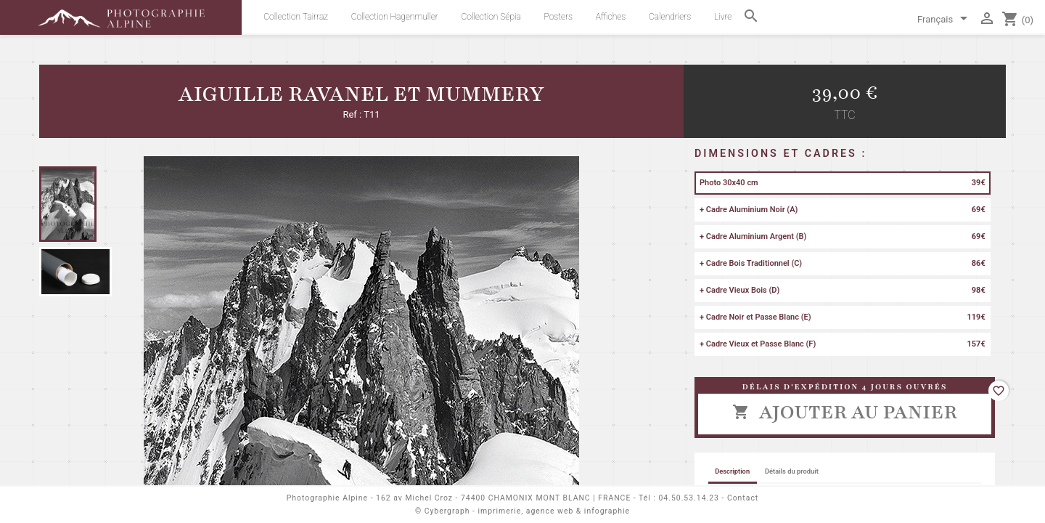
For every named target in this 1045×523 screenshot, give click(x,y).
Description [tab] (732, 471)
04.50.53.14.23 (689, 498)
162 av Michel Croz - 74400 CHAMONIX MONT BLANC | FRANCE (503, 498)
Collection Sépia (491, 17)
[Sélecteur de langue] (944, 20)
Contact (742, 498)
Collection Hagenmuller (394, 17)
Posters (558, 17)
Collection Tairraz (295, 17)
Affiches (611, 17)
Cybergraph (447, 511)
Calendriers (670, 17)
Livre (723, 17)
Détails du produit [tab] (792, 471)
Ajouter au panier (844, 412)
